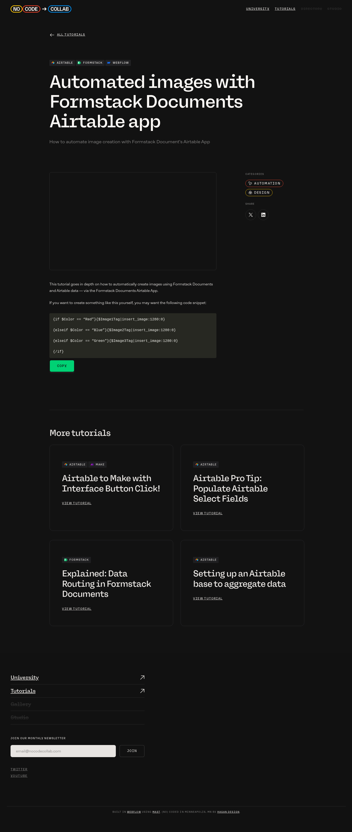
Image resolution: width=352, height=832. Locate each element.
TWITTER (19, 769)
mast (156, 811)
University (25, 677)
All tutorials (71, 35)
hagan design (228, 811)
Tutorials (284, 9)
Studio (20, 717)
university (257, 9)
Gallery (21, 704)
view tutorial (76, 503)
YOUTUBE (19, 776)
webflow (134, 811)
